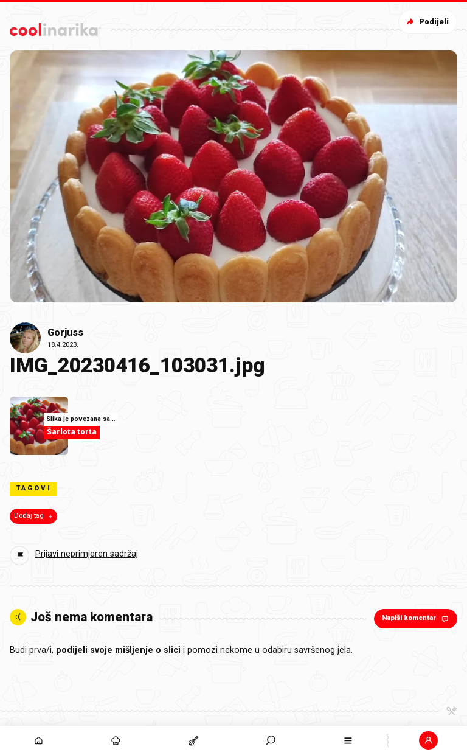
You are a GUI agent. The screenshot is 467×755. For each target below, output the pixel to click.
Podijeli (426, 21)
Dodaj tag (34, 516)
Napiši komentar (416, 618)
